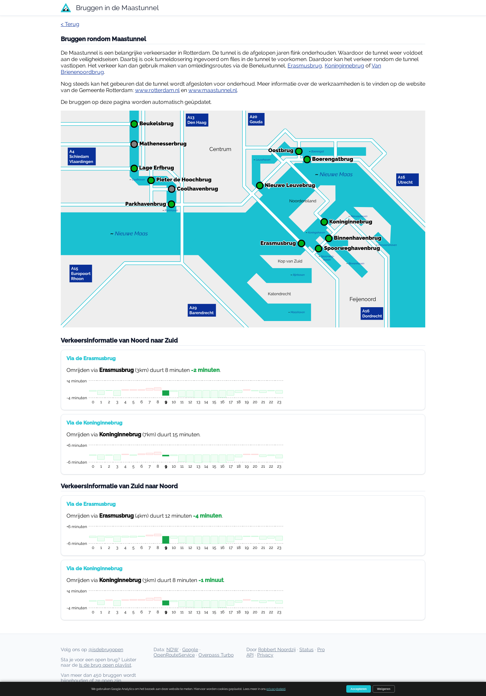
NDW (172, 649)
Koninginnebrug (344, 65)
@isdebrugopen (105, 649)
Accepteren (359, 689)
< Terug (70, 24)
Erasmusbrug (305, 65)
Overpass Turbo (216, 655)
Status (306, 649)
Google (190, 649)
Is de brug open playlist (105, 665)
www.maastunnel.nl (212, 90)
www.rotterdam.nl (157, 90)
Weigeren (383, 689)
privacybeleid (276, 689)
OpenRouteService (174, 655)
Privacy (265, 655)
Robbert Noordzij (277, 649)
